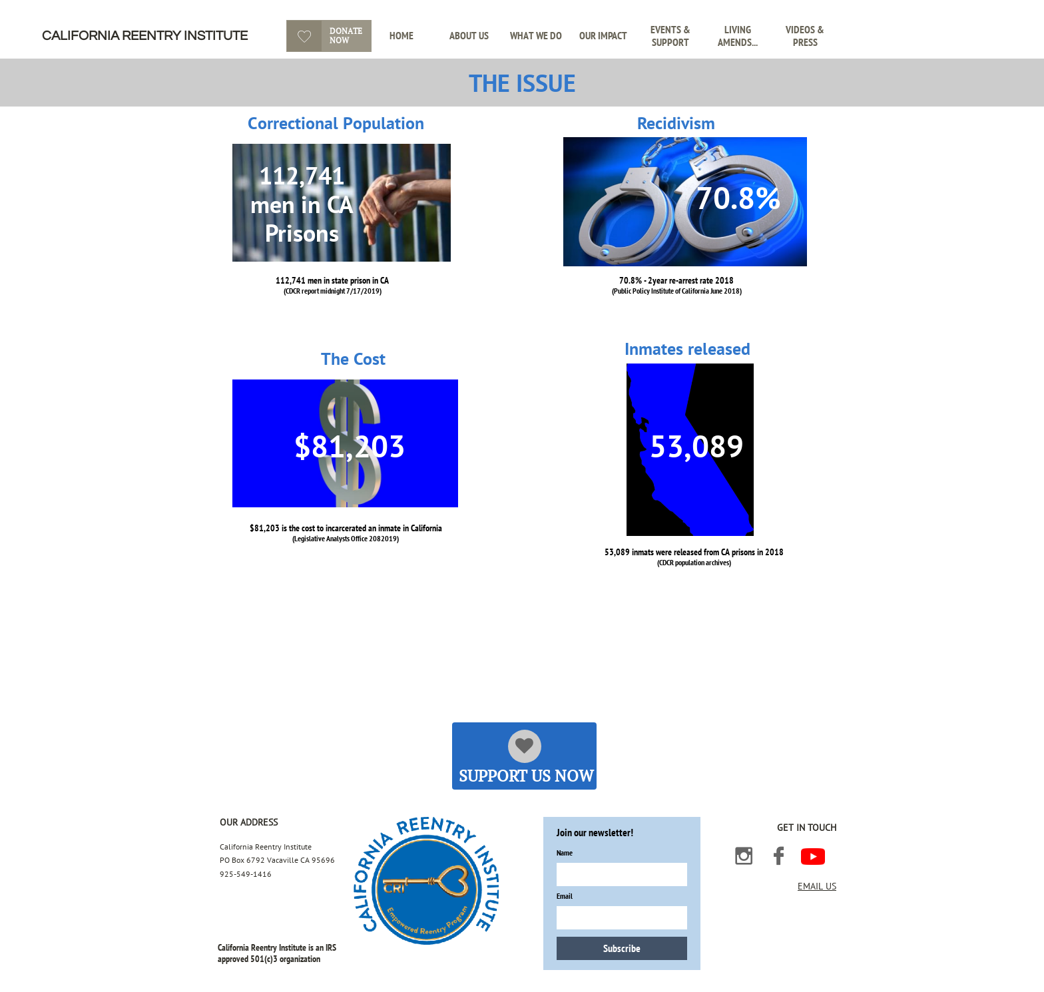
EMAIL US (817, 886)
